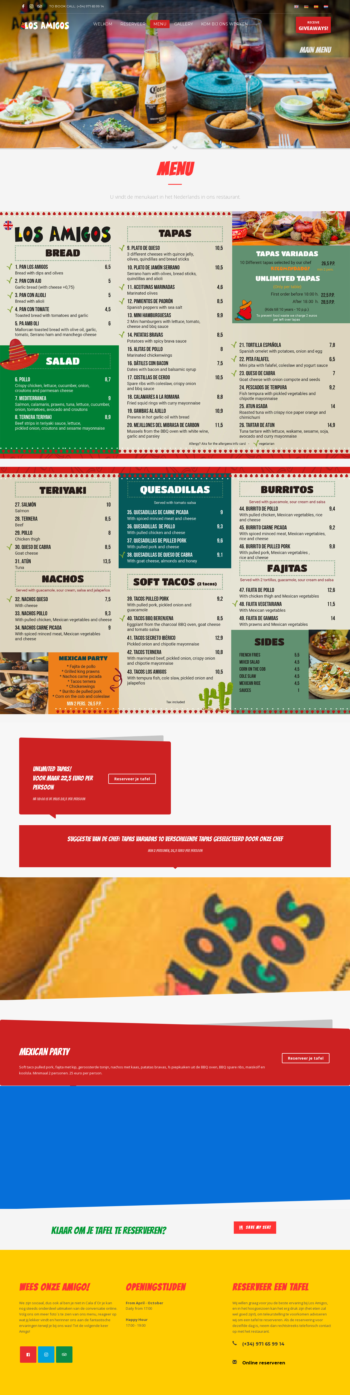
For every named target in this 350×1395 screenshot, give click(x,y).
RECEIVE (313, 26)
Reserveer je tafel (132, 778)
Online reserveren (263, 1362)
